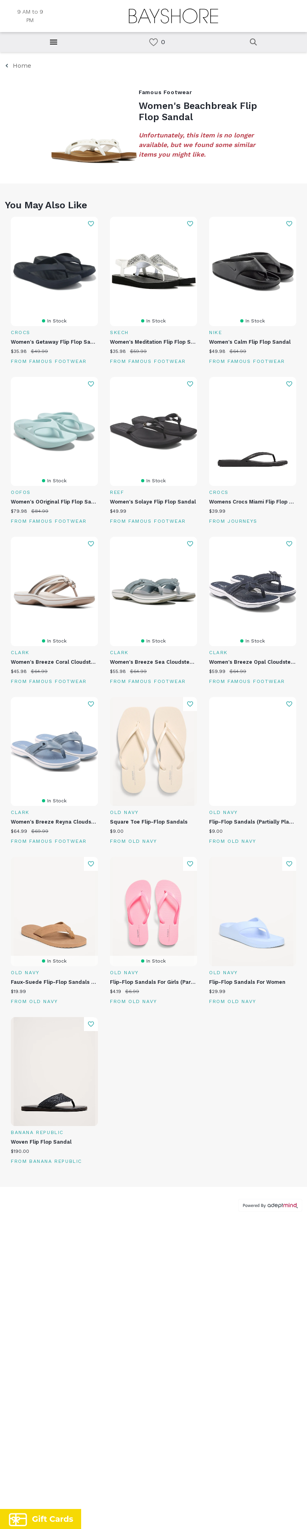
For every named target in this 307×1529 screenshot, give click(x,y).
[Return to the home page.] (173, 16)
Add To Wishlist (91, 224)
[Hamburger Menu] (53, 42)
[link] (153, 42)
